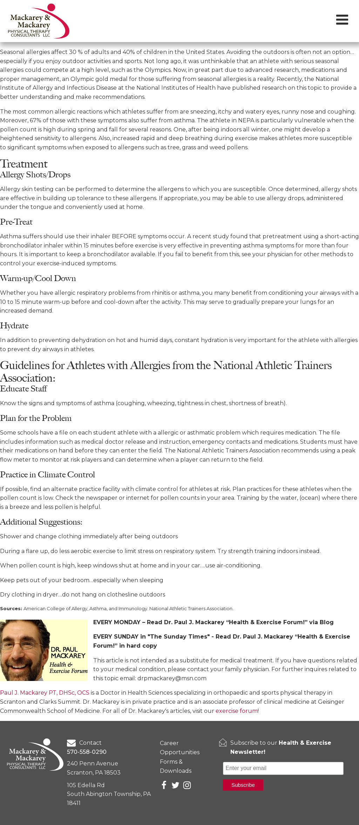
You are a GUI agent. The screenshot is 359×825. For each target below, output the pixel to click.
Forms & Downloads (175, 766)
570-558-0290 (87, 752)
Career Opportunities (179, 748)
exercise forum (237, 711)
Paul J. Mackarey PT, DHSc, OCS (44, 692)
